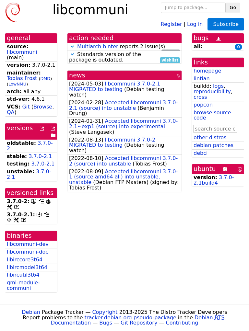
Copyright (104, 312)
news (77, 75)
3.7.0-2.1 (40, 156)
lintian (202, 78)
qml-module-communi (23, 285)
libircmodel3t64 (27, 267)
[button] (72, 46)
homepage (207, 71)
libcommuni (22, 52)
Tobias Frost (22, 78)
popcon (203, 105)
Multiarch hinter (97, 46)
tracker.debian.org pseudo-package (130, 317)
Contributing (182, 323)
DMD (45, 78)
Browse (42, 107)
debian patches (213, 145)
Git (26, 107)
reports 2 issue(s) (124, 47)
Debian (31, 312)
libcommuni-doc (27, 252)
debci (201, 153)
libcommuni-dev (28, 244)
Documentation (71, 323)
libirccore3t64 (24, 260)
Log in (195, 24)
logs (218, 86)
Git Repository (139, 323)
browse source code (212, 115)
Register (171, 24)
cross (200, 97)
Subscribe (226, 24)
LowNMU (17, 84)
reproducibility (212, 91)
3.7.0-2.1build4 (214, 180)
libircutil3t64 (23, 275)
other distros (210, 137)
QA (11, 112)
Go (233, 7)
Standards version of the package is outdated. (124, 57)
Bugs (105, 323)
